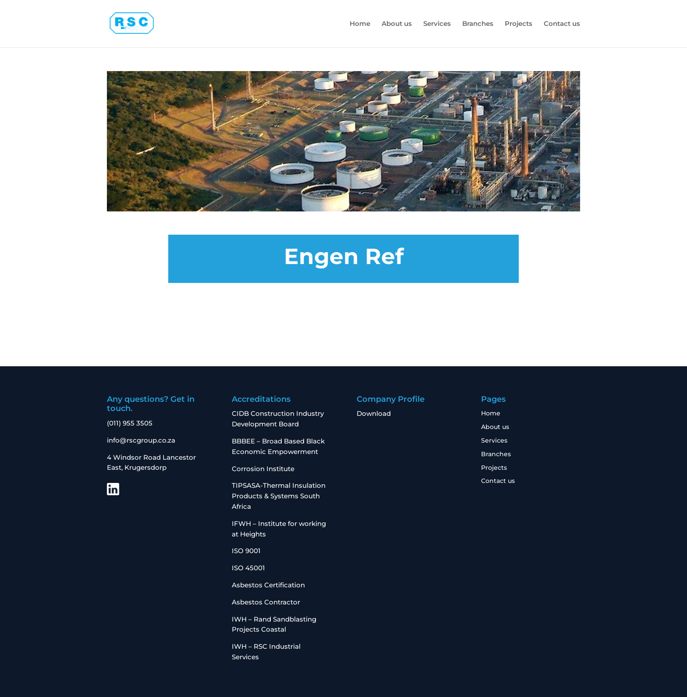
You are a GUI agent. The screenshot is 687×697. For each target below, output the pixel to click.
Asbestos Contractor (267, 602)
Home (360, 24)
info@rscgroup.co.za (141, 440)
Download (374, 413)
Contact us (562, 24)
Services (437, 24)
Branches (477, 24)
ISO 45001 (248, 568)
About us (397, 24)
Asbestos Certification (268, 585)
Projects (518, 24)
